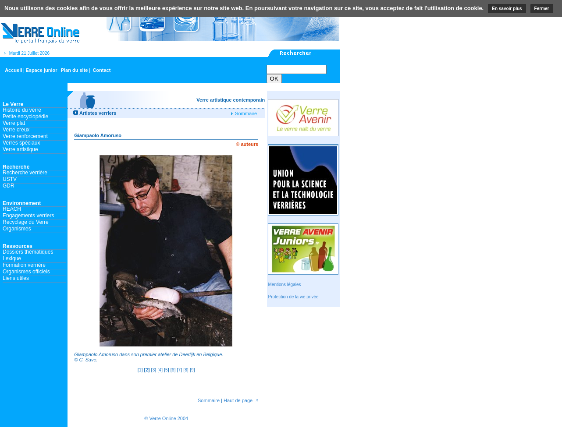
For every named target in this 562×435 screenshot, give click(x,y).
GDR (8, 186)
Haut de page (237, 400)
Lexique (12, 258)
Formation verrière (24, 265)
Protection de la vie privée (293, 296)
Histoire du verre (22, 110)
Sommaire (245, 113)
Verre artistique (20, 149)
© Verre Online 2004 (166, 418)
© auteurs (247, 144)
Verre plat (14, 123)
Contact (101, 70)
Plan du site (74, 70)
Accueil (13, 70)
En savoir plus (507, 8)
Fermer (541, 8)
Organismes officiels (26, 272)
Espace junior (41, 70)
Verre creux (16, 130)
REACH (12, 209)
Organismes (17, 229)
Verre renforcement (25, 136)
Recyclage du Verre (26, 222)
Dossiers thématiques (28, 252)
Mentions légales (284, 284)
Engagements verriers (28, 215)
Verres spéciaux (21, 143)
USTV (10, 179)
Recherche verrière (25, 173)
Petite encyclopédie (25, 116)
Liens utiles (16, 278)
